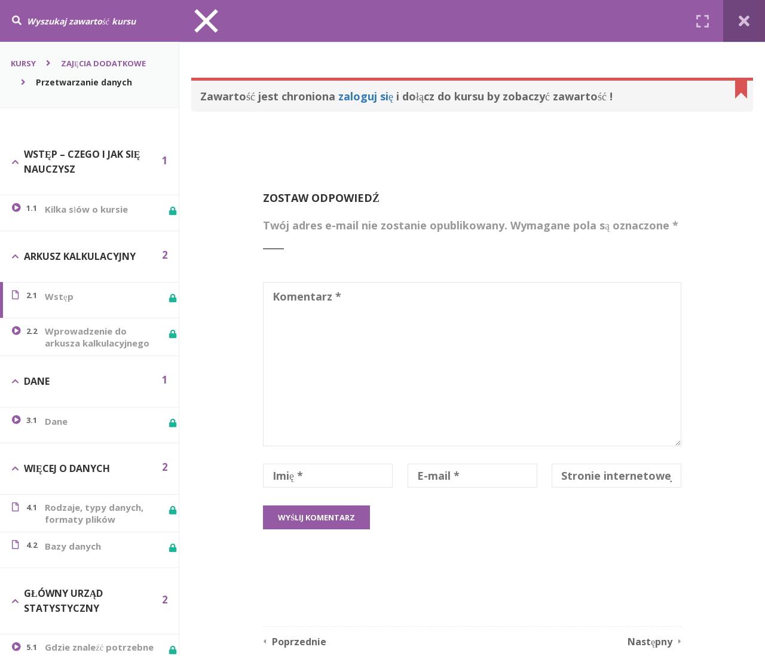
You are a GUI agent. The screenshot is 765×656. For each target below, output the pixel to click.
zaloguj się (365, 96)
